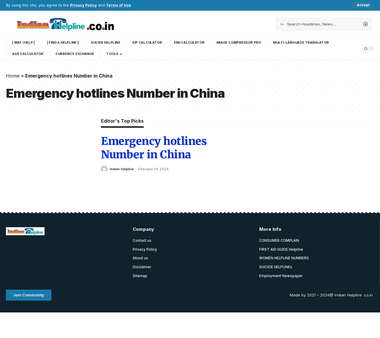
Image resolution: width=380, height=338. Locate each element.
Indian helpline (122, 169)
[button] (28, 295)
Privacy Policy (84, 5)
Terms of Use (120, 5)
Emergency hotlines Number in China (154, 148)
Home (13, 76)
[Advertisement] (114, 255)
